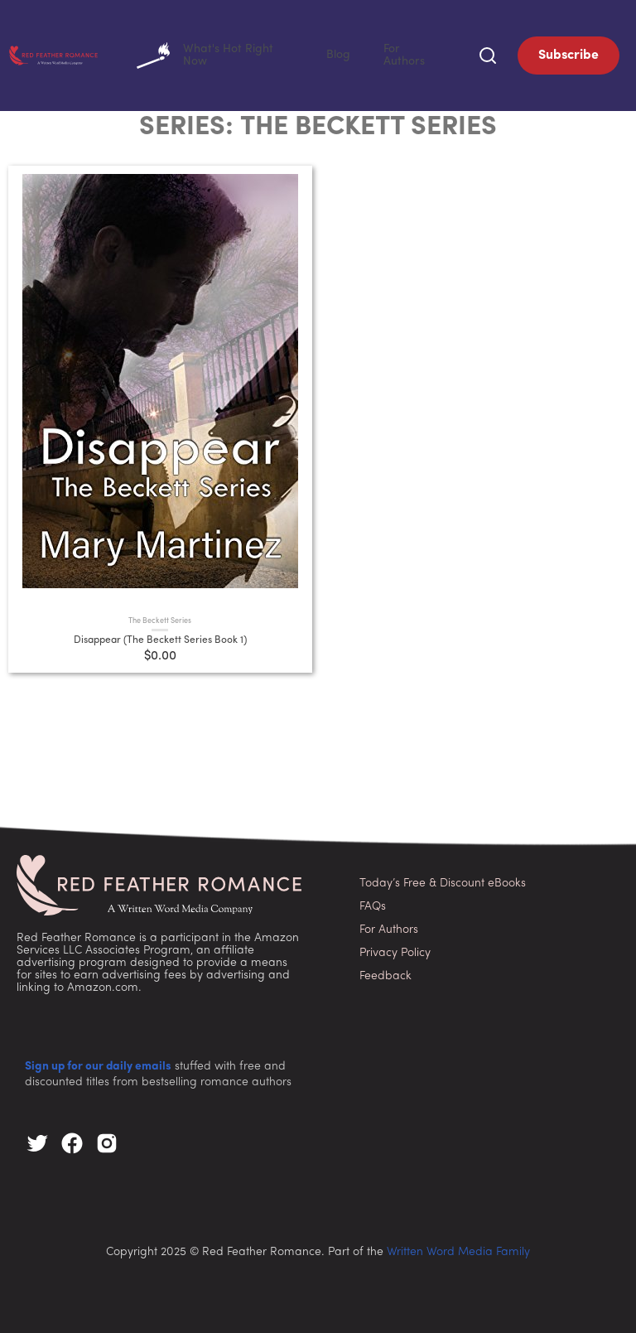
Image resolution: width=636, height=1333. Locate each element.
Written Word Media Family (458, 1249)
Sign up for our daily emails (98, 1063)
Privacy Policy (395, 950)
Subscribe (568, 53)
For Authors (423, 53)
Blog (372, 53)
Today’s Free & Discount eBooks (442, 880)
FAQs (372, 903)
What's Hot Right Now (272, 54)
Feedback (385, 973)
